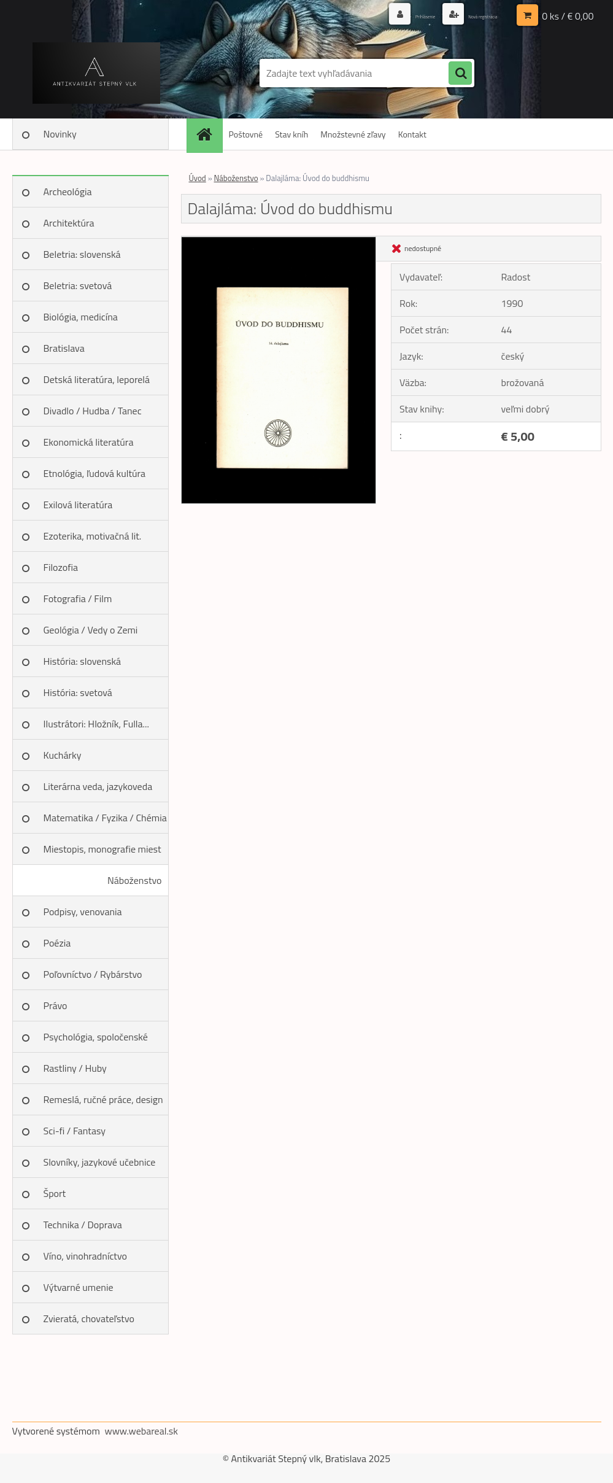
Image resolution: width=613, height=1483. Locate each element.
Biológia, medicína (81, 316)
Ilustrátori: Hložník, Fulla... (96, 723)
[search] (460, 73)
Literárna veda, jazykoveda (98, 786)
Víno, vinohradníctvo (85, 1256)
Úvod (197, 178)
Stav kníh (291, 134)
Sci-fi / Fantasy (75, 1130)
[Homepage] (209, 134)
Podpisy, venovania (83, 911)
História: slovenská (82, 661)
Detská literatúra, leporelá (97, 379)
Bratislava (64, 348)
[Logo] (96, 73)
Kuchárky (63, 755)
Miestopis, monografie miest (102, 849)
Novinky (60, 133)
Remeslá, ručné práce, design (103, 1099)
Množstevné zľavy (352, 134)
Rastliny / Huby (75, 1068)
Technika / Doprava (83, 1224)
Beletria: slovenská (82, 254)
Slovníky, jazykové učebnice (100, 1162)
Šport (55, 1193)
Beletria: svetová (78, 285)
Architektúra (69, 222)
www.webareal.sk (141, 1430)
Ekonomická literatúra (89, 442)
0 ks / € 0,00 (567, 15)
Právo (55, 1005)
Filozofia (61, 567)
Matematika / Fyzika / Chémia (105, 817)
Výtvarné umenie (79, 1287)
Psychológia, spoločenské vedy (96, 1041)
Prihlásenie (385, 15)
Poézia (57, 942)
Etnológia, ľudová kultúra (95, 473)
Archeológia (68, 191)
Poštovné (246, 134)
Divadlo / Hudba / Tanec (93, 410)
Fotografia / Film (78, 598)
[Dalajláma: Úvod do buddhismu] (279, 241)
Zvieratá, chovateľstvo (89, 1318)
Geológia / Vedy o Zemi (91, 629)
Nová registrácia (467, 15)
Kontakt (412, 134)
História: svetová (78, 692)
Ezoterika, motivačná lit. (93, 536)
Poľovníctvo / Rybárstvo (93, 974)
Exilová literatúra (78, 504)
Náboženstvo (134, 880)
